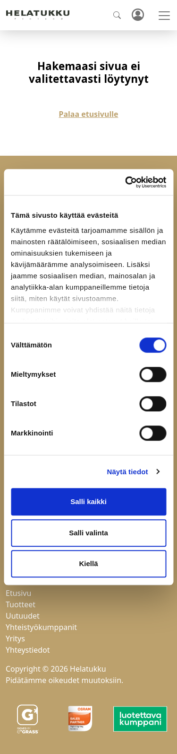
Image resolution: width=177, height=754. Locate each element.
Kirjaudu (137, 15)
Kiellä (88, 563)
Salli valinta (88, 533)
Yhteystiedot (28, 650)
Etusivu (18, 593)
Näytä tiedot (127, 472)
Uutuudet (23, 616)
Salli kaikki (88, 501)
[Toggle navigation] (164, 16)
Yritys (15, 638)
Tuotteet (20, 604)
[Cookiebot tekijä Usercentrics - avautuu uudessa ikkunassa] (126, 182)
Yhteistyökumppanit (41, 627)
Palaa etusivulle (88, 114)
